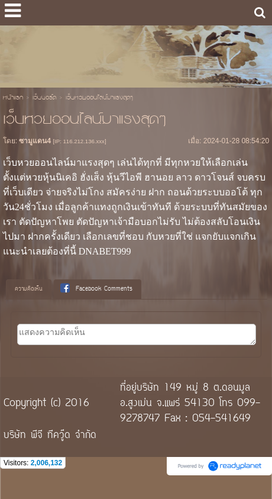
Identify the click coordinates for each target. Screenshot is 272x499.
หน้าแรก (13, 98)
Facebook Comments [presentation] (96, 289)
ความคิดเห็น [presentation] (29, 289)
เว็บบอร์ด (44, 98)
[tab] (28, 289)
